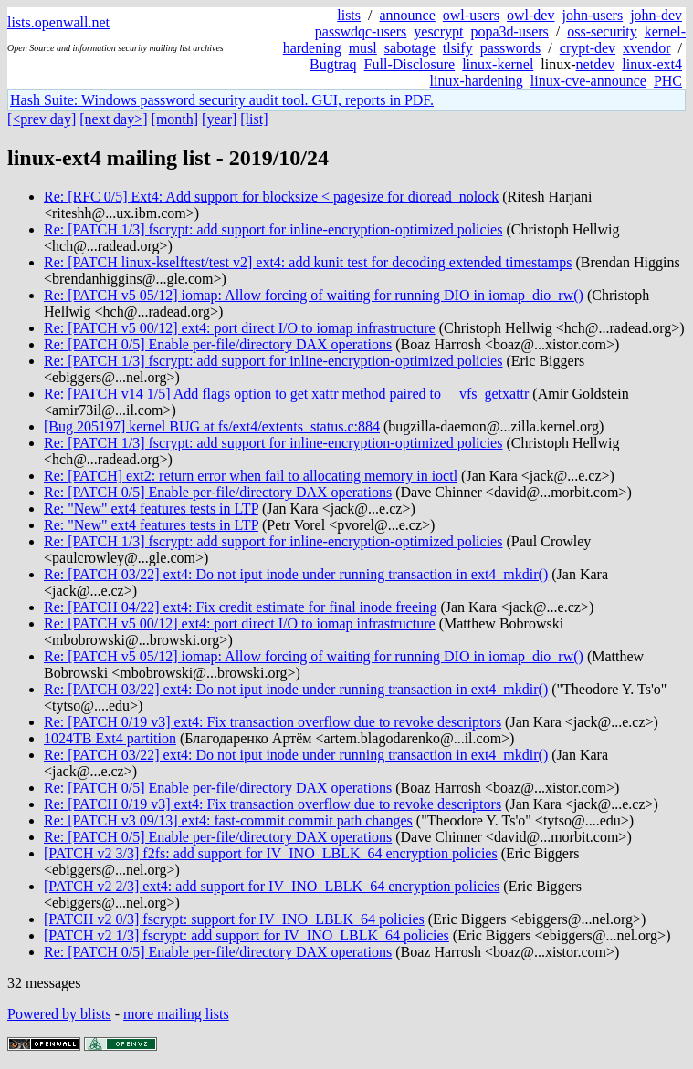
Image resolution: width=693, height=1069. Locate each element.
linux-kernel (497, 64)
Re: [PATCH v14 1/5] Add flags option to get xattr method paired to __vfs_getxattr (286, 393)
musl (363, 48)
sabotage (410, 48)
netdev (595, 64)
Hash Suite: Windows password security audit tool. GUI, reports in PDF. (222, 100)
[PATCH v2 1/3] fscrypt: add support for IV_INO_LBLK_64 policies (246, 935)
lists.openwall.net (58, 22)
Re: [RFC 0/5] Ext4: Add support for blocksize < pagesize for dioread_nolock (271, 196)
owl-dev (530, 15)
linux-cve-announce (588, 80)
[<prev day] (41, 119)
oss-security (601, 31)
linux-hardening (476, 80)
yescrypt (438, 31)
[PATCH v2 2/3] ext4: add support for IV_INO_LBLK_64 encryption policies (271, 886)
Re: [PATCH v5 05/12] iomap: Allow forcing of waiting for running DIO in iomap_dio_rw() (313, 295)
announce (408, 15)
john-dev (656, 15)
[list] (254, 119)
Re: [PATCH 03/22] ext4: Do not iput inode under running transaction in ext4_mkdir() (296, 574)
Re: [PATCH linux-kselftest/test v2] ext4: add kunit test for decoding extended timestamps (308, 262)
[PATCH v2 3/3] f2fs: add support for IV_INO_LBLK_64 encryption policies (271, 853)
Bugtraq (333, 64)
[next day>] (113, 119)
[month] (175, 119)
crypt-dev (587, 48)
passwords (510, 48)
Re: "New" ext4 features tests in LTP (151, 508)
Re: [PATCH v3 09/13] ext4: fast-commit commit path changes (228, 820)
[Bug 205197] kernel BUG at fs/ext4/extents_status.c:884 (212, 426)
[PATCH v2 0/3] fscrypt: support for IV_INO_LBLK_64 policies (234, 919)
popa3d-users (509, 31)
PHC (668, 80)
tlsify (458, 48)
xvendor (646, 48)
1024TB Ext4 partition (110, 738)
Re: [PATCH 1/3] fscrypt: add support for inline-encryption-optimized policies (273, 229)
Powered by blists (59, 1014)
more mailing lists (176, 1014)
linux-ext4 (652, 64)
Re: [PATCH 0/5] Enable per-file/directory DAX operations (218, 344)
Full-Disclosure (410, 64)
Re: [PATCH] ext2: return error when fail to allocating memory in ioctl (250, 475)
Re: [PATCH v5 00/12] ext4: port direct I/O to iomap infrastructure (240, 328)
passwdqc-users (360, 31)
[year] (219, 119)
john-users (592, 15)
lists (349, 15)
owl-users (471, 15)
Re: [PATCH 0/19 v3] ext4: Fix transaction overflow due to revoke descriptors (272, 722)
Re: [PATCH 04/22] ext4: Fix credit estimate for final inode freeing (240, 607)
